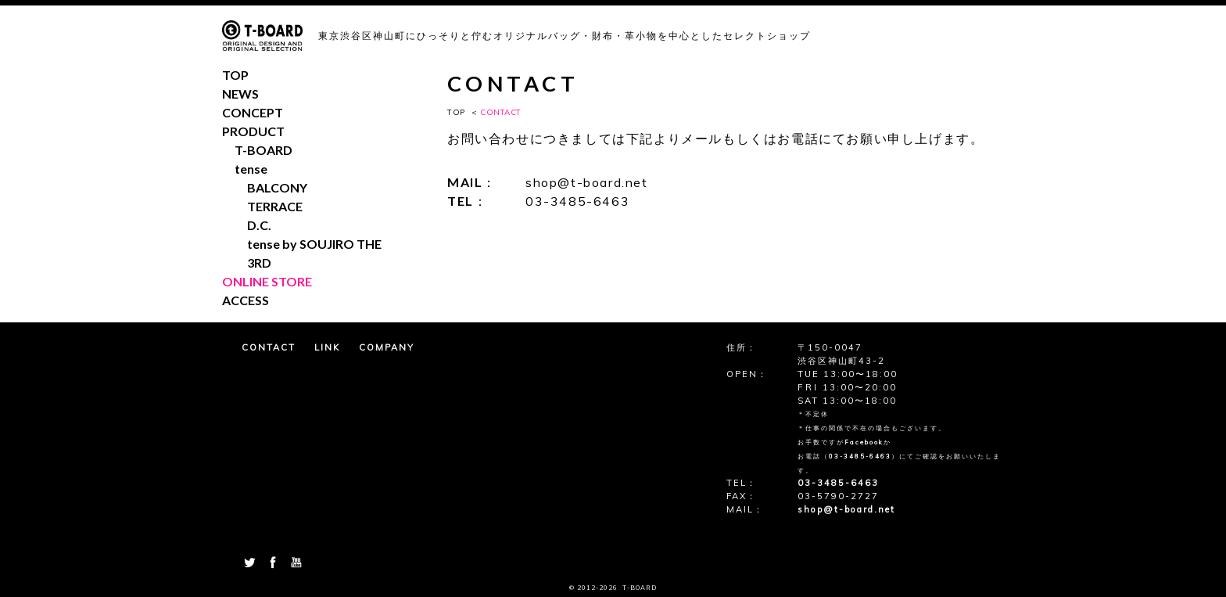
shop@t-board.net (586, 182)
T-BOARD (263, 149)
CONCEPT (252, 112)
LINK (327, 347)
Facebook (864, 442)
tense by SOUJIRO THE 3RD (314, 253)
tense (251, 168)
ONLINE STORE (267, 281)
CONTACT (269, 347)
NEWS (240, 93)
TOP (456, 112)
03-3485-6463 (577, 201)
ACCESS (245, 300)
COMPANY (386, 347)
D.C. (259, 225)
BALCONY (277, 187)
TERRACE (275, 206)
